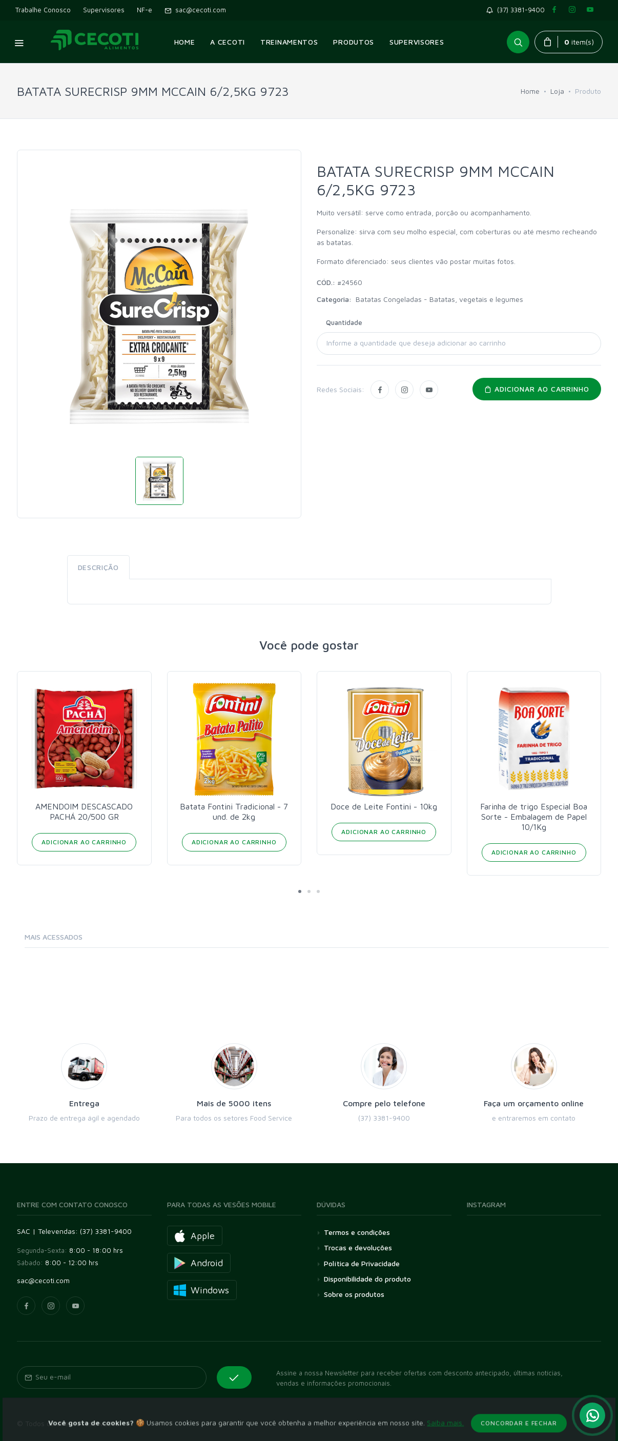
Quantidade (344, 322)
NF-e (144, 10)
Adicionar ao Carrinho (84, 842)
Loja (557, 91)
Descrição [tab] (98, 567)
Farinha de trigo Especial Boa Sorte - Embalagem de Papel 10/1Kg (533, 816)
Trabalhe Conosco (43, 10)
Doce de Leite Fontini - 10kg (384, 806)
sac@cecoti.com (195, 10)
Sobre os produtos (354, 1294)
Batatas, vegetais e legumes (476, 299)
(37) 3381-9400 (517, 10)
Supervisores (104, 10)
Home (530, 91)
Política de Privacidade (362, 1263)
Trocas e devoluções (358, 1247)
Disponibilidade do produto (367, 1278)
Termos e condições (357, 1232)
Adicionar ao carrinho (536, 388)
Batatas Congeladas (390, 299)
